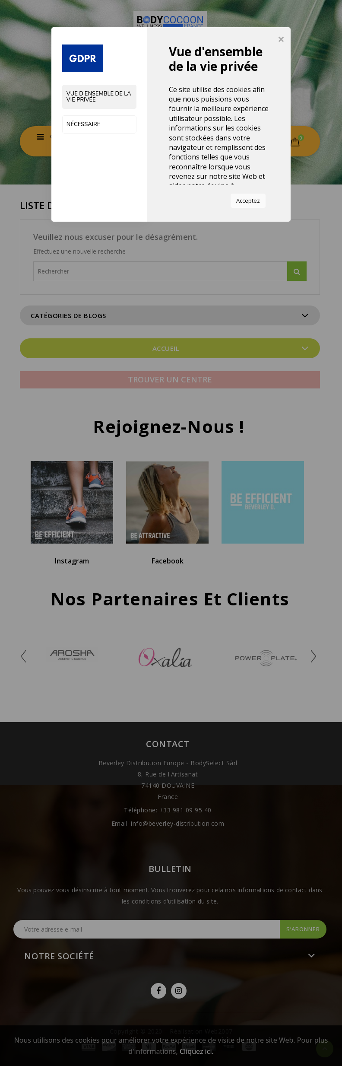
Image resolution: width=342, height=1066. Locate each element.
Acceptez (248, 200)
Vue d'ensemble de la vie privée (98, 97)
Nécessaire (83, 124)
